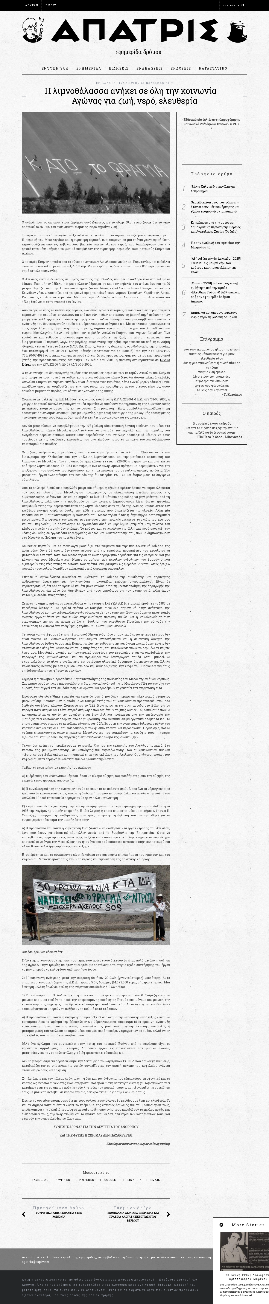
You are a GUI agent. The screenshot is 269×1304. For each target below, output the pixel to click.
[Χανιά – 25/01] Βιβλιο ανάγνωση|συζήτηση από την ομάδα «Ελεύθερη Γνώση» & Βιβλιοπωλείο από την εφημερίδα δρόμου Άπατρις (215, 292)
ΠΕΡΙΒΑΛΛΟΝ (105, 83)
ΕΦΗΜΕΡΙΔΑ (88, 68)
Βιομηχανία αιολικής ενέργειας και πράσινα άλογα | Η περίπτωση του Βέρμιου (133, 1213)
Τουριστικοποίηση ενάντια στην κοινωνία (58, 1212)
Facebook (40, 1180)
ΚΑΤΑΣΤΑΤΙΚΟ (213, 68)
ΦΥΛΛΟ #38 (128, 83)
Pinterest (88, 1180)
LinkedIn (135, 1180)
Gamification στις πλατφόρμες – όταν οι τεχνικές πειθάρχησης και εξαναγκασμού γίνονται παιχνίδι (215, 206)
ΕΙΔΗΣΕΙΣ (119, 68)
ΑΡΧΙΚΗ (31, 5)
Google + (112, 1180)
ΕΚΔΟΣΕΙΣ (181, 68)
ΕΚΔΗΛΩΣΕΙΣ (150, 68)
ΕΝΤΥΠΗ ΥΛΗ (55, 68)
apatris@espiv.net (35, 1262)
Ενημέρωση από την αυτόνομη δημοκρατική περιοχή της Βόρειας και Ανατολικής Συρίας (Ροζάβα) (216, 227)
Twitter (63, 1180)
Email (155, 1180)
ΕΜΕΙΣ (51, 5)
